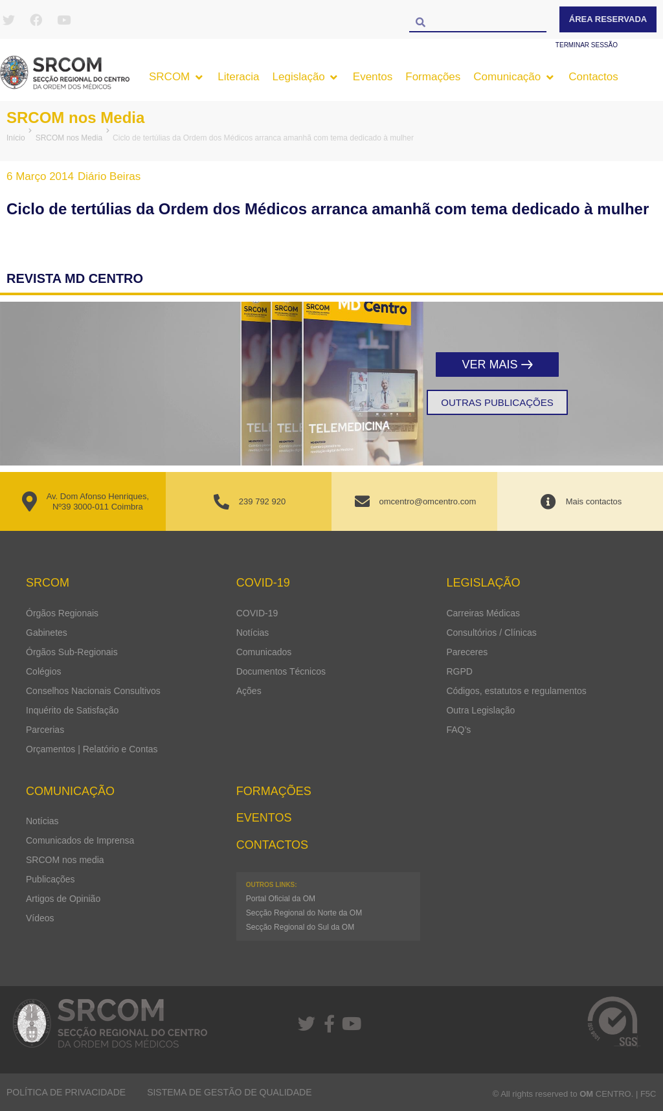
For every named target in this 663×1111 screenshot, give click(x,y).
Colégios (43, 671)
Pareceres (467, 652)
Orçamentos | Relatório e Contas (92, 749)
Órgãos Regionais (62, 613)
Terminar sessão (587, 45)
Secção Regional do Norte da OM (304, 912)
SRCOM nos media (65, 860)
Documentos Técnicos (281, 671)
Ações (249, 691)
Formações (273, 791)
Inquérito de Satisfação (72, 710)
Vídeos (40, 918)
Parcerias (45, 729)
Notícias (252, 632)
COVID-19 (257, 613)
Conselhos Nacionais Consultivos (93, 691)
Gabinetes (46, 632)
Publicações (50, 879)
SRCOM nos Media (75, 117)
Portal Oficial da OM (280, 898)
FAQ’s (458, 729)
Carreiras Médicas (483, 613)
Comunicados (264, 652)
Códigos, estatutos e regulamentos (516, 691)
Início (15, 137)
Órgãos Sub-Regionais (72, 652)
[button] (176, 77)
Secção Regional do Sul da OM (300, 927)
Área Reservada (608, 19)
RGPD (459, 671)
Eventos (264, 817)
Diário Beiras (109, 176)
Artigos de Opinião (63, 898)
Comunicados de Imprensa (80, 840)
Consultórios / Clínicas (491, 632)
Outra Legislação (480, 710)
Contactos (272, 844)
